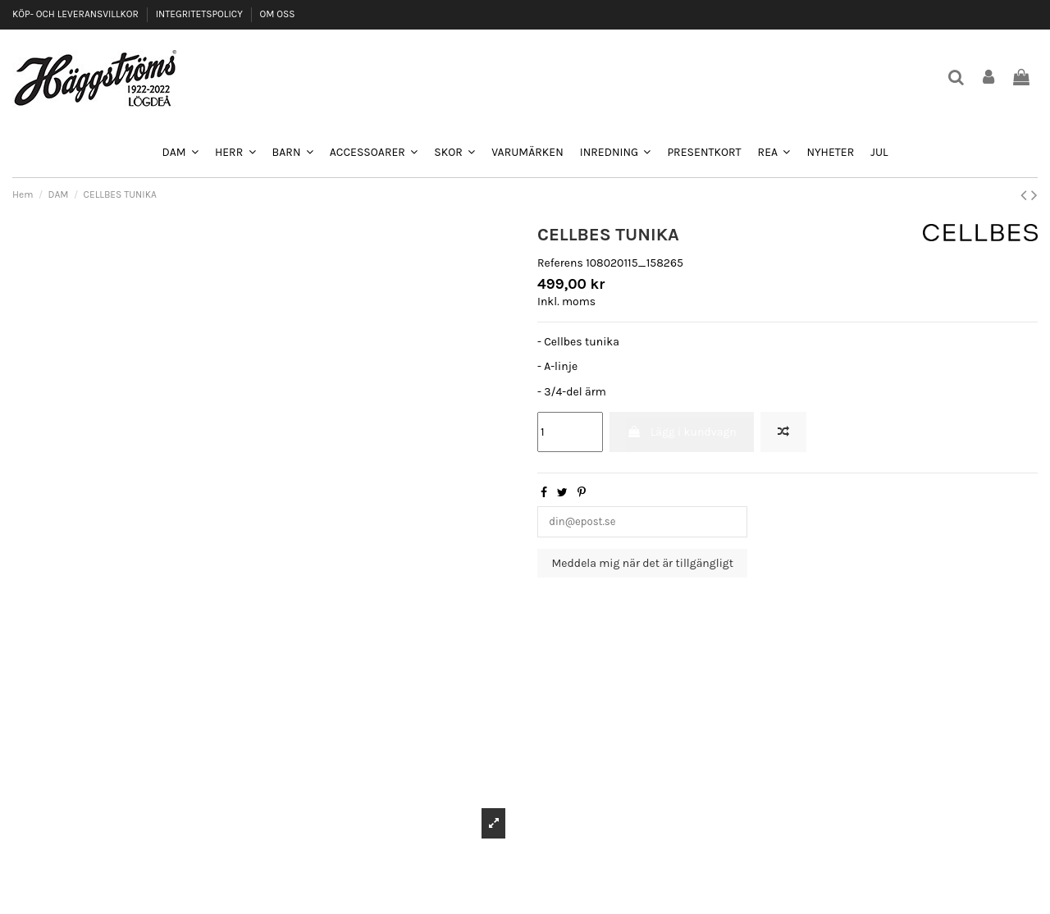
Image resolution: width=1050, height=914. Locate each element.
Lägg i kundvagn (681, 432)
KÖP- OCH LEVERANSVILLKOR (76, 14)
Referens (560, 263)
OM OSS (276, 14)
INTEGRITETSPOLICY (200, 14)
